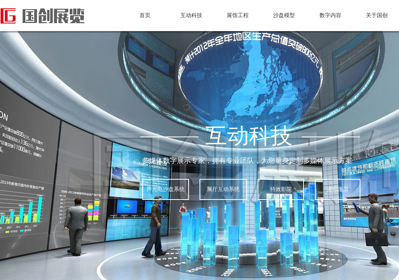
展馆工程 (238, 15)
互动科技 (191, 15)
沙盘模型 (284, 15)
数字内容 (330, 15)
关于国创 (377, 15)
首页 (144, 15)
